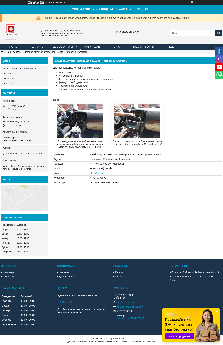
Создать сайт (52, 2)
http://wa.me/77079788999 (104, 182)
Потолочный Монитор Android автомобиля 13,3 (196, 272)
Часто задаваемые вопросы (20, 68)
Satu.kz (126, 338)
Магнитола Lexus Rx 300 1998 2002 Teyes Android (192, 278)
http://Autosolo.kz (99, 173)
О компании (9, 276)
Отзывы (8, 73)
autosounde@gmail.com (103, 168)
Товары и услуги (143, 47)
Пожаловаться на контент (143, 342)
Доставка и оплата (65, 47)
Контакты (37, 47)
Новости (9, 78)
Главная (13, 47)
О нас (117, 47)
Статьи (8, 83)
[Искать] (218, 33)
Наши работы (92, 47)
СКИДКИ (142, 9)
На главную (9, 272)
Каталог (119, 272)
